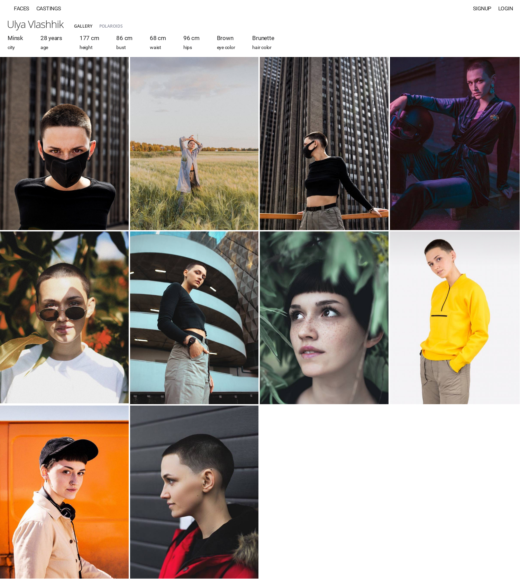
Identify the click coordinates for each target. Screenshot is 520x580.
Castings (48, 8)
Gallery (83, 26)
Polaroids (111, 26)
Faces (21, 8)
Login (505, 8)
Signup (482, 8)
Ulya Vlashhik (35, 24)
